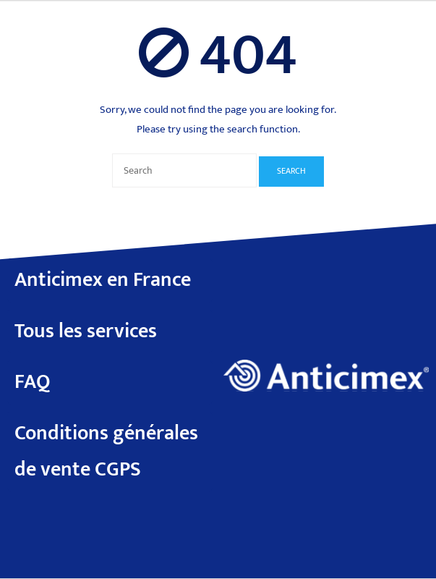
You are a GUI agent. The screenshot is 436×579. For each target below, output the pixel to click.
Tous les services (85, 331)
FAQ (32, 382)
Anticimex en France (102, 280)
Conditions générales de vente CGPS (106, 451)
